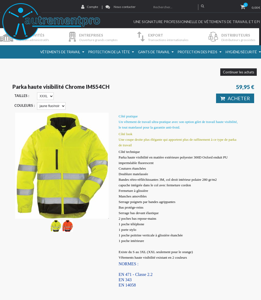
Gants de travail (154, 52)
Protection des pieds (197, 52)
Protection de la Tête (109, 52)
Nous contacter (125, 7)
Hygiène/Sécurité (241, 52)
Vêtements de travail (60, 52)
